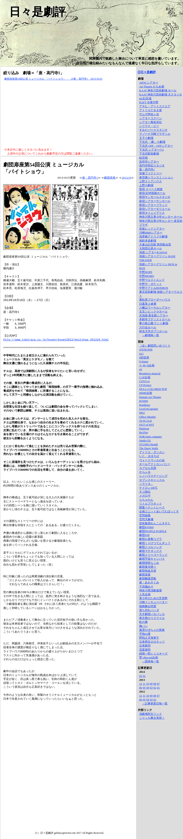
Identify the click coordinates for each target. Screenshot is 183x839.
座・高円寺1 (90, 177)
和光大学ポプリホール (153, 331)
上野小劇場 (146, 185)
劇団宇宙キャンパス (152, 558)
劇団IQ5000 (146, 527)
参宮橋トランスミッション (156, 177)
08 (154, 683)
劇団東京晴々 (147, 566)
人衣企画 (145, 594)
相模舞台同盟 (147, 606)
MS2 (142, 412)
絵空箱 (143, 157)
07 (158, 683)
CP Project (145, 385)
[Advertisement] (68, 114)
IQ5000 (143, 401)
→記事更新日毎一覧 (155, 703)
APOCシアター (148, 82)
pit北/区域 (145, 98)
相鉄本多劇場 (147, 240)
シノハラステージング (153, 475)
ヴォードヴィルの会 (152, 460)
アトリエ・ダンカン (152, 452)
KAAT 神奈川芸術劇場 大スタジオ (160, 94)
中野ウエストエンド (152, 279)
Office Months (147, 416)
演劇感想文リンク (150, 714)
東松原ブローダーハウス (154, 299)
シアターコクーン (150, 118)
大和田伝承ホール (150, 248)
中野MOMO (146, 276)
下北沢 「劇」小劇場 (152, 141)
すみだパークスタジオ (153, 130)
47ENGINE (145, 349)
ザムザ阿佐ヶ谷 (149, 114)
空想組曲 (145, 515)
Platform (144, 428)
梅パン (143, 626)
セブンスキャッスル (152, 480)
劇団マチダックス (150, 551)
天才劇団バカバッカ (152, 614)
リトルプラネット (150, 503)
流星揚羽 (145, 649)
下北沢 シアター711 (151, 149)
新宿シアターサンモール (154, 201)
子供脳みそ (146, 586)
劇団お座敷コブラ (150, 539)
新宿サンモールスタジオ (154, 197)
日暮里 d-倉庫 (147, 303)
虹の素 (143, 621)
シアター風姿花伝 (150, 122)
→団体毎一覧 (150, 661)
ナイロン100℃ (148, 487)
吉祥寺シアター (149, 161)
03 (151, 687)
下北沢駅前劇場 (149, 153)
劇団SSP (144, 535)
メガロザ (145, 495)
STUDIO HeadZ (148, 444)
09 (151, 683)
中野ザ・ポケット (150, 284)
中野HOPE (145, 272)
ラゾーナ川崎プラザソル (154, 133)
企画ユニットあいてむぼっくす (159, 511)
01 (144, 676)
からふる (145, 472)
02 (140, 676)
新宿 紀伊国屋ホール (152, 193)
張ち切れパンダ (149, 610)
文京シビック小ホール (153, 311)
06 (140, 687)
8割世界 (144, 357)
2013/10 (126, 177)
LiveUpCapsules (148, 408)
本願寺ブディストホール (154, 319)
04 (147, 687)
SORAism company (150, 436)
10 (147, 683)
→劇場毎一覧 (150, 335)
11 (144, 683)
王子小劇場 (146, 138)
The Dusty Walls (148, 448)
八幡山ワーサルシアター (154, 307)
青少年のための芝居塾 (153, 598)
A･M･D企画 (146, 365)
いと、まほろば (149, 456)
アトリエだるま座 (150, 110)
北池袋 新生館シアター (153, 315)
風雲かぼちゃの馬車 (152, 630)
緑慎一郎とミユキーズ (153, 653)
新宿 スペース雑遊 (151, 189)
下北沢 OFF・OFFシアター (156, 145)
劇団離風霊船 (147, 578)
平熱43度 (145, 633)
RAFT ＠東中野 (148, 102)
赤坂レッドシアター (152, 228)
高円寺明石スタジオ (152, 165)
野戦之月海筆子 (149, 637)
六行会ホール (147, 327)
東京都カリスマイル (152, 618)
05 (144, 687)
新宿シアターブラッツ (153, 205)
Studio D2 (145, 440)
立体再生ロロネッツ (152, 641)
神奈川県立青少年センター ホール (160, 216)
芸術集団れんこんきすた (154, 523)
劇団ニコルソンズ (150, 547)
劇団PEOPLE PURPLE (152, 531)
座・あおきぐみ (149, 582)
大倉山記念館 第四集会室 (155, 244)
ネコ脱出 (145, 491)
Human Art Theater (150, 397)
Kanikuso (144, 404)
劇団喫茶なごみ (149, 562)
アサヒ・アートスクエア (154, 106)
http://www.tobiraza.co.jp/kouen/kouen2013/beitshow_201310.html (56, 339)
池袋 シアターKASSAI (153, 252)
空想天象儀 (146, 519)
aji (140, 369)
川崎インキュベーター (153, 602)
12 (140, 683)
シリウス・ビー (149, 126)
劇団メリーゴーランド (153, 554)
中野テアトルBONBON (153, 288)
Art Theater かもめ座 (151, 86)
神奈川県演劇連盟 (150, 590)
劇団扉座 (109, 177)
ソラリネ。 (146, 483)
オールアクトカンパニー (154, 464)
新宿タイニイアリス (152, 212)
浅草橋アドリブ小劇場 (153, 236)
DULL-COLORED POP (153, 389)
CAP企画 (144, 377)
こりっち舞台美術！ (152, 717)
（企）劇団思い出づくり (154, 345)
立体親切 (145, 645)
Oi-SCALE (145, 420)
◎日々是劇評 (146, 72)
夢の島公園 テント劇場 (153, 323)
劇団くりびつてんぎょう (154, 543)
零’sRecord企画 (148, 657)
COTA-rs (144, 381)
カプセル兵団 (147, 468)
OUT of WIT (146, 424)
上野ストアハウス (150, 181)
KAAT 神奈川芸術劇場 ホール (157, 90)
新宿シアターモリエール (154, 209)
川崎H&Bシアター (150, 232)
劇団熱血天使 (147, 570)
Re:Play (143, 432)
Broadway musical (149, 373)
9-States (143, 361)
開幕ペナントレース (152, 507)
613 (141, 353)
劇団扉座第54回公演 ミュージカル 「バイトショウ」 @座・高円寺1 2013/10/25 (53, 78)
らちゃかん (146, 499)
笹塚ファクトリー (150, 173)
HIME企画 (145, 393)
